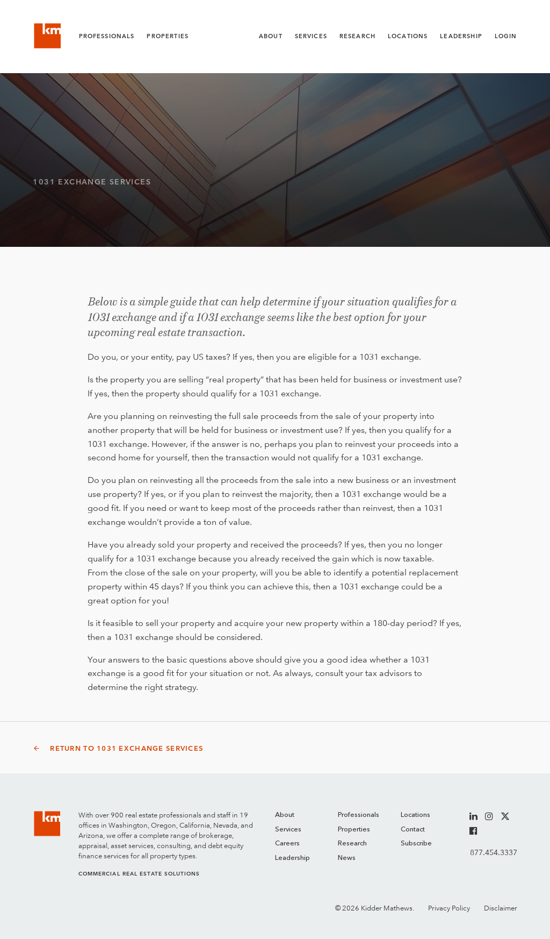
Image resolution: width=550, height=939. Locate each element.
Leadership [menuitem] (292, 858)
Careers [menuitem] (287, 843)
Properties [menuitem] (354, 829)
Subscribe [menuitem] (416, 843)
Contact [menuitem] (413, 829)
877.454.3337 (493, 852)
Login (506, 36)
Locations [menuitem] (415, 815)
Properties (168, 36)
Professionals (107, 36)
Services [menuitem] (288, 829)
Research (357, 36)
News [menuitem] (347, 858)
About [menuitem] (284, 815)
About (271, 36)
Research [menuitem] (352, 843)
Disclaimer (500, 908)
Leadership (461, 36)
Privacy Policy (449, 908)
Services (311, 36)
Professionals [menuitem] (358, 815)
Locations (408, 36)
